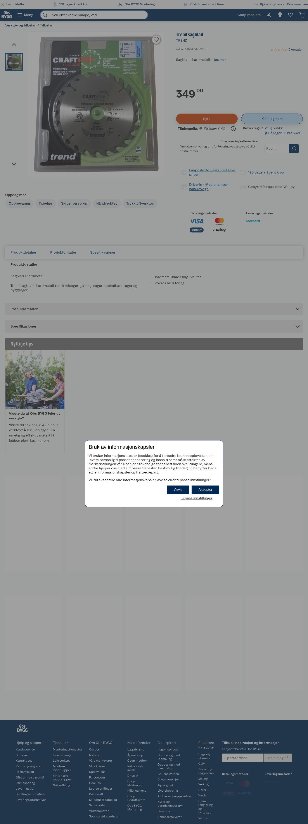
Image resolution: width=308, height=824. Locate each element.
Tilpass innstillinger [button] (196, 498)
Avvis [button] (178, 489)
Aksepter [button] (205, 489)
